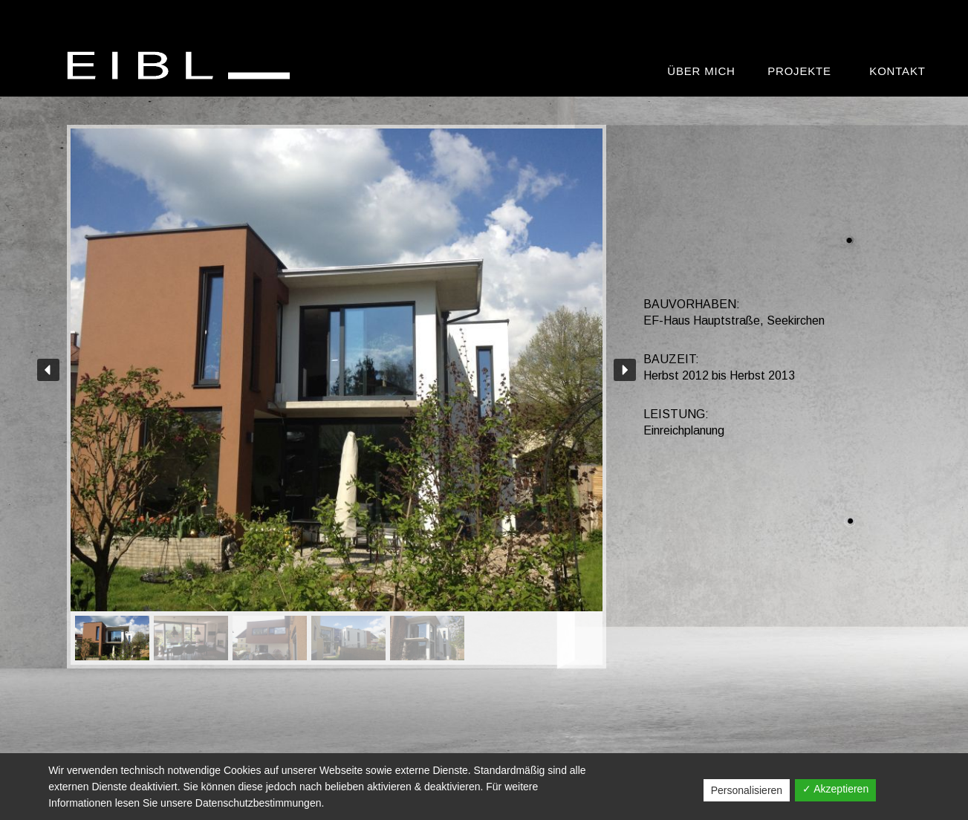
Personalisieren (747, 790)
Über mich (701, 71)
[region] (336, 396)
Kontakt (897, 71)
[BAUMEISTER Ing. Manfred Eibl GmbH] (182, 65)
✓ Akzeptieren (835, 789)
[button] (48, 370)
